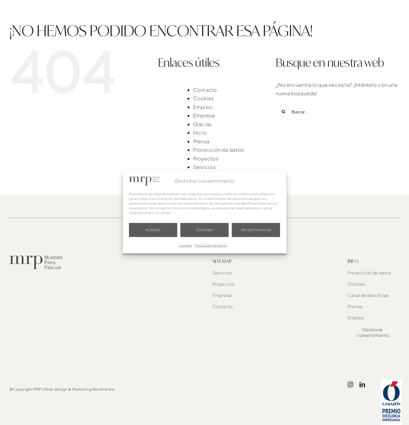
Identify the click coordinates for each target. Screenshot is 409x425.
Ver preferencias (256, 229)
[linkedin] (362, 384)
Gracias (202, 124)
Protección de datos (211, 245)
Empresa (204, 115)
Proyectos (205, 158)
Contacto (205, 89)
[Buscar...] (338, 112)
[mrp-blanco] (40, 6)
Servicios (204, 167)
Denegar (204, 229)
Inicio (200, 132)
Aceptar (153, 229)
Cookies (185, 245)
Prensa (201, 141)
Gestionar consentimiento (372, 332)
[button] (389, 12)
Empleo (202, 107)
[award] (391, 381)
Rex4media (104, 389)
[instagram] (350, 384)
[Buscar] (283, 112)
